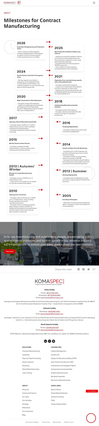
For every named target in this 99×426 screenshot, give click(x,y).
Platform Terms (69, 422)
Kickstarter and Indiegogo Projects (63, 366)
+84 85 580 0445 (54, 311)
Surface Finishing (57, 397)
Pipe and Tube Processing (31, 358)
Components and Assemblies (61, 369)
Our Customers (27, 411)
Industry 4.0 (55, 355)
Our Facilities (27, 400)
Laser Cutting (27, 373)
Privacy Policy (46, 422)
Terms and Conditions (32, 422)
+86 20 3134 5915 (52, 293)
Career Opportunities (58, 404)
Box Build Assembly (58, 376)
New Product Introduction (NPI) (62, 362)
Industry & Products (29, 393)
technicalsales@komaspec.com (52, 298)
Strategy (25, 404)
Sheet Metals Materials (59, 393)
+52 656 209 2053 (52, 327)
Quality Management (58, 351)
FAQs (53, 400)
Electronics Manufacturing (60, 380)
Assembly (25, 355)
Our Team (25, 397)
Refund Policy (57, 422)
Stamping (25, 366)
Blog (23, 415)
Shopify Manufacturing (59, 373)
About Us (25, 389)
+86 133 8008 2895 (53, 295)
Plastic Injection (28, 362)
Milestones (26, 408)
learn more (9, 251)
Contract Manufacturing (31, 351)
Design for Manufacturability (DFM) (64, 358)
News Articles (56, 389)
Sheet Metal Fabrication (30, 369)
